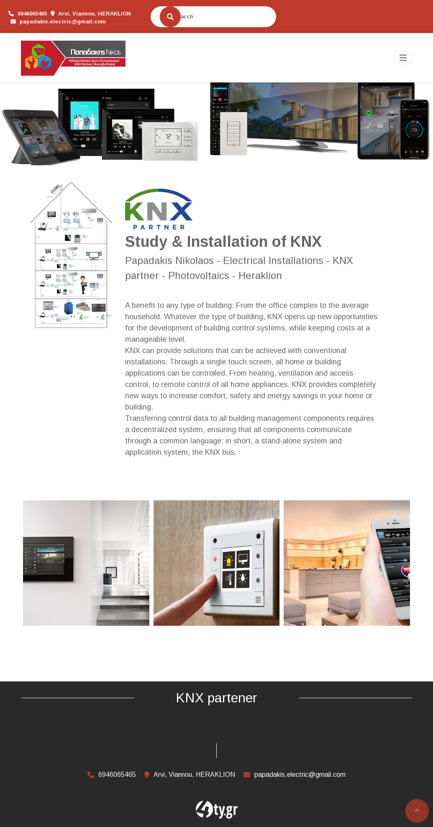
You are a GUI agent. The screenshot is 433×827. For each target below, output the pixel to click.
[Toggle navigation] (403, 57)
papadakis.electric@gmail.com (51, 21)
